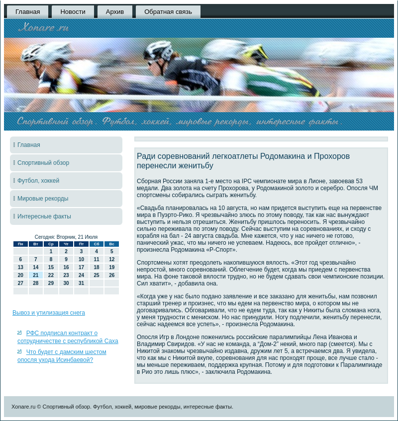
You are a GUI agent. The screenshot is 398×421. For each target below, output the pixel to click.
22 (51, 275)
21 (35, 275)
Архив (115, 11)
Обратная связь (168, 11)
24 (81, 275)
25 (97, 275)
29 (51, 283)
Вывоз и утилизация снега (48, 312)
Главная (27, 11)
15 (51, 267)
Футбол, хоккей (38, 180)
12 (111, 259)
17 (81, 267)
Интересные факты (44, 216)
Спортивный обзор (43, 162)
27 (20, 283)
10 (81, 259)
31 (81, 283)
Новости (72, 11)
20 (20, 275)
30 (66, 283)
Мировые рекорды (43, 198)
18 (97, 267)
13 (20, 267)
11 (97, 259)
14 (35, 267)
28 (35, 283)
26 (111, 275)
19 (111, 267)
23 (66, 275)
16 (66, 267)
